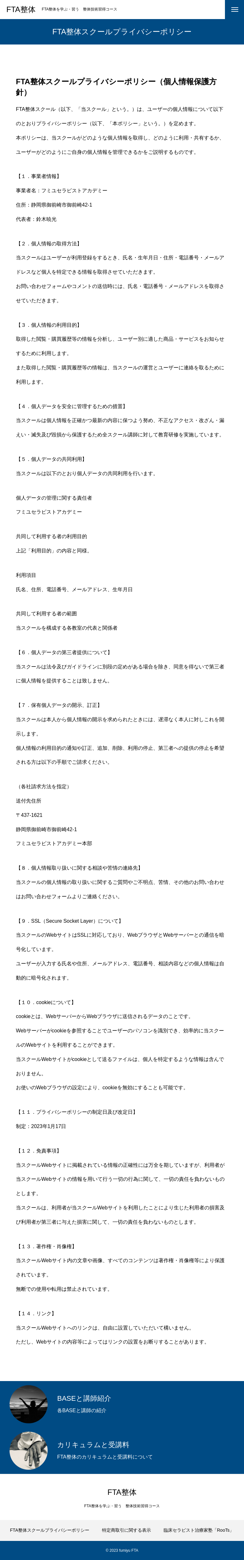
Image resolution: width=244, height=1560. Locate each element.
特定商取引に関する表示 (126, 1530)
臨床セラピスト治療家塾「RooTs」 (199, 1530)
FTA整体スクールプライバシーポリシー (49, 1530)
